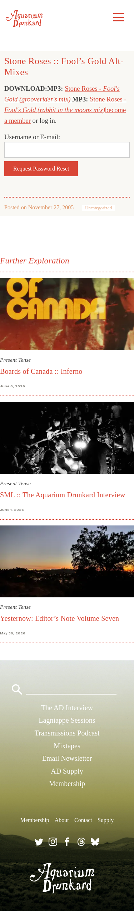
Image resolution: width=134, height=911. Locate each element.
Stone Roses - (84, 88)
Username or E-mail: (32, 137)
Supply (106, 820)
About (62, 820)
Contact (83, 820)
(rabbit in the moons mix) (71, 110)
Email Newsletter (67, 758)
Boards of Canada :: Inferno (41, 371)
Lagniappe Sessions (67, 720)
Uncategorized (98, 207)
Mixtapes (67, 746)
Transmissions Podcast (66, 733)
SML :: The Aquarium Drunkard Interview (62, 495)
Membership (67, 783)
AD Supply (67, 771)
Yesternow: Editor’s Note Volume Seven (59, 618)
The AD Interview (67, 708)
